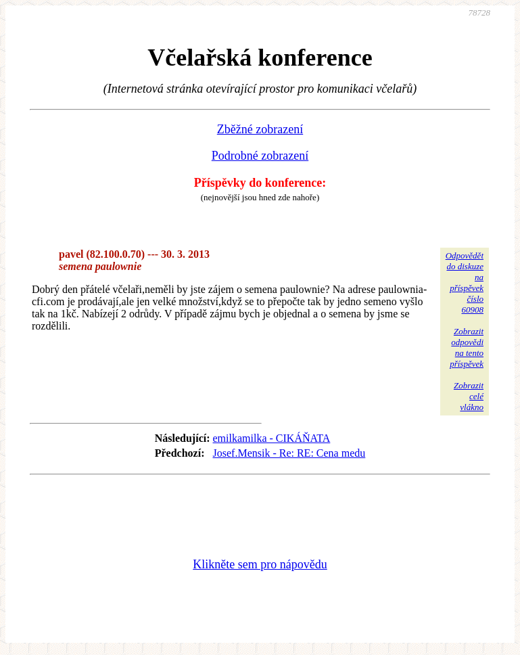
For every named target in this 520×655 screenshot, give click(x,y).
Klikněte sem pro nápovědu (260, 564)
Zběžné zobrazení (260, 129)
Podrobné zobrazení (260, 155)
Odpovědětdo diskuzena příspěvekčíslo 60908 (464, 282)
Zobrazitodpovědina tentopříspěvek (466, 347)
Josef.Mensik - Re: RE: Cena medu (289, 453)
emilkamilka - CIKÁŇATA (272, 438)
